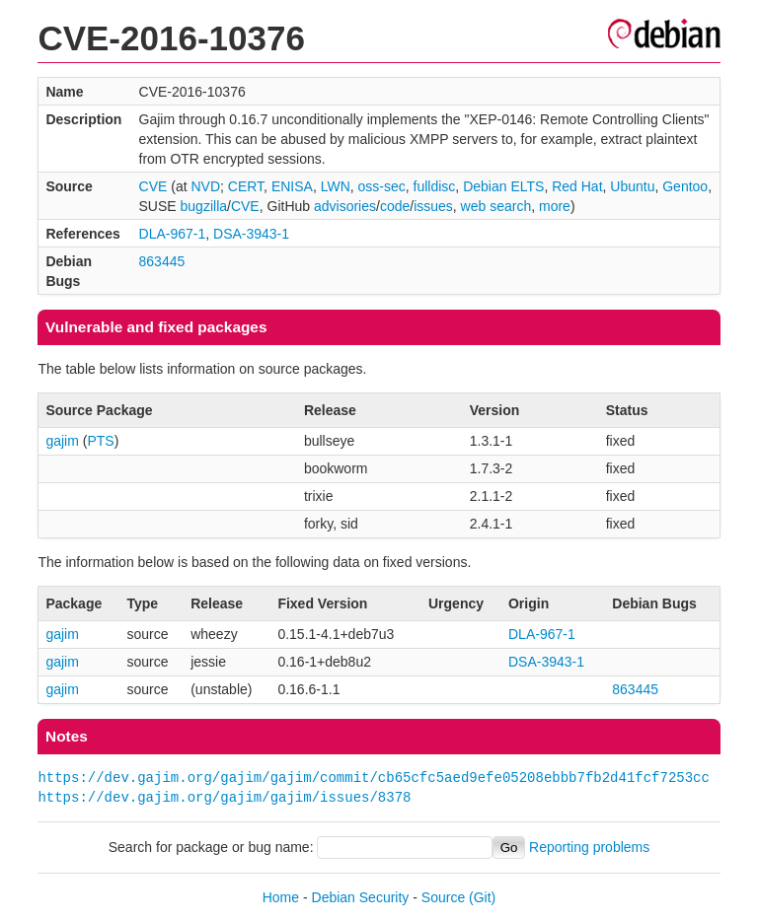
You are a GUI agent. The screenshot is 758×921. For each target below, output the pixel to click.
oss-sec (382, 186)
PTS (100, 441)
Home (281, 897)
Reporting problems (589, 847)
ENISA (292, 186)
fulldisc (435, 186)
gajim (61, 441)
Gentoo (685, 186)
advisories (345, 206)
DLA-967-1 (172, 234)
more (554, 206)
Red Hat (577, 186)
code (395, 206)
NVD (205, 186)
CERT (246, 186)
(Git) (482, 897)
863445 (162, 261)
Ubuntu (632, 186)
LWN (335, 186)
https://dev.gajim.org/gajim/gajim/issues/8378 (224, 797)
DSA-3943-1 (251, 234)
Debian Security (361, 897)
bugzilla (204, 206)
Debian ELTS (503, 186)
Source (443, 897)
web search (496, 206)
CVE (153, 186)
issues (433, 206)
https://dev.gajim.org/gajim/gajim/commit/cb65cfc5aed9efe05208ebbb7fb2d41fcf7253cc (373, 777)
